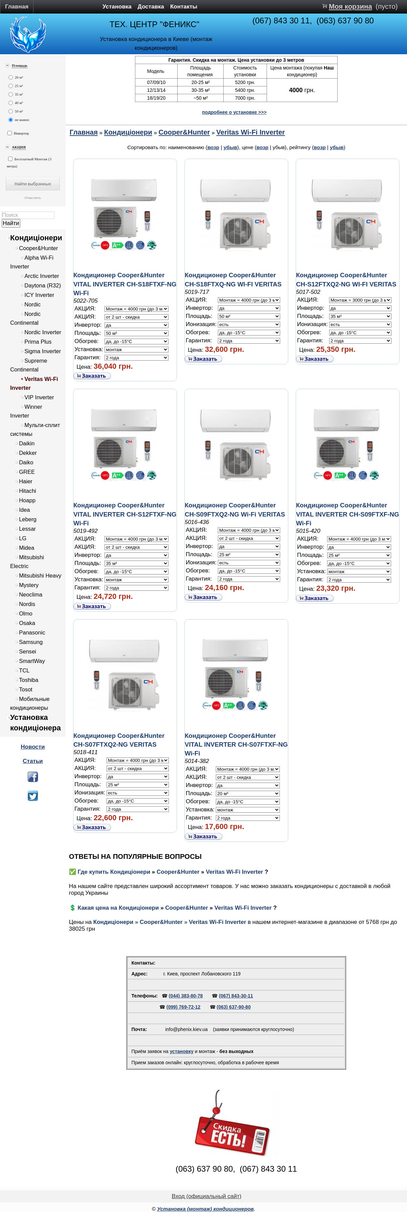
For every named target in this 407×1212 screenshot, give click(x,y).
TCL (24, 670)
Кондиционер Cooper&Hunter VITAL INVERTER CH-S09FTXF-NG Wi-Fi (347, 514)
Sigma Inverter (42, 351)
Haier (25, 481)
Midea (26, 548)
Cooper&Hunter (38, 248)
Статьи (33, 761)
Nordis (27, 604)
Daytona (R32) (42, 285)
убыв (230, 147)
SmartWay (32, 661)
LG (22, 538)
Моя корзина (350, 6)
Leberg (28, 519)
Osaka (27, 623)
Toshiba (28, 680)
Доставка (151, 6)
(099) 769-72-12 (183, 1007)
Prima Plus (37, 342)
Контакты (183, 6)
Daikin (27, 443)
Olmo (25, 613)
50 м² (15, 111)
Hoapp (27, 500)
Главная (16, 6)
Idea (24, 510)
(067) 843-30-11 (236, 995)
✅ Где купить (89, 872)
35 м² (15, 94)
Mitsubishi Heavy (40, 575)
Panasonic (32, 632)
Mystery (29, 585)
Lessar (27, 529)
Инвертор (18, 133)
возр (213, 147)
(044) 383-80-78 (186, 995)
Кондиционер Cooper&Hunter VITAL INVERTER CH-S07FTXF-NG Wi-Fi (236, 744)
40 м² (15, 103)
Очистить (32, 198)
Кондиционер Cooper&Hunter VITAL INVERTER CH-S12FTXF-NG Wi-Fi (125, 514)
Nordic (32, 304)
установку (182, 1051)
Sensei (27, 651)
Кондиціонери (36, 238)
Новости (33, 747)
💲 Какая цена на (94, 908)
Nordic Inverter (42, 332)
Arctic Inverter (41, 276)
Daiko (26, 462)
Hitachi (27, 491)
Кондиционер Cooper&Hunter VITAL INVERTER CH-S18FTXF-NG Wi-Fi (125, 283)
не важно (18, 120)
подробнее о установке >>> (234, 112)
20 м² (15, 77)
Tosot (25, 689)
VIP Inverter (39, 397)
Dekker (28, 453)
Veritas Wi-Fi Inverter (250, 132)
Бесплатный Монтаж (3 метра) (29, 162)
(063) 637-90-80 (234, 1007)
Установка (117, 6)
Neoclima (30, 594)
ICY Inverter (39, 295)
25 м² (15, 86)
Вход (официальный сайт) (207, 1196)
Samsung (31, 642)
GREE (27, 472)
